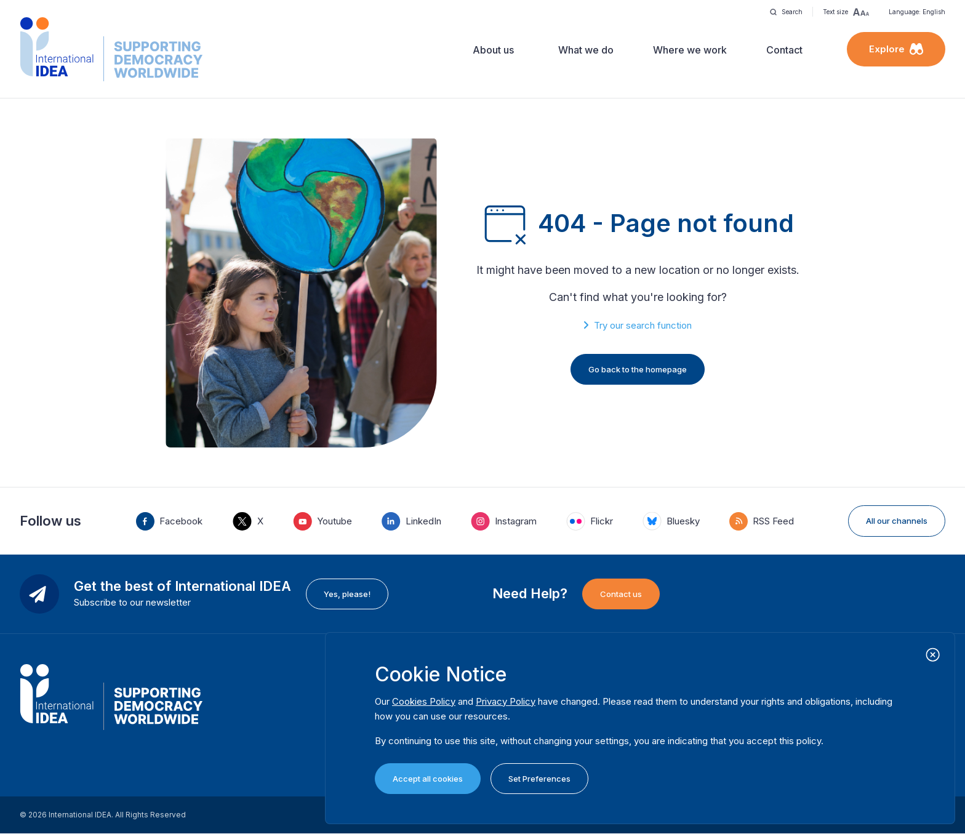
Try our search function (643, 325)
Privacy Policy (505, 701)
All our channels (896, 521)
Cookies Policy (423, 701)
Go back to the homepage (637, 369)
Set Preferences (539, 779)
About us (493, 50)
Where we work (690, 50)
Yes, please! (347, 594)
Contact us (621, 594)
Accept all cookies (428, 779)
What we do (586, 50)
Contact (784, 50)
